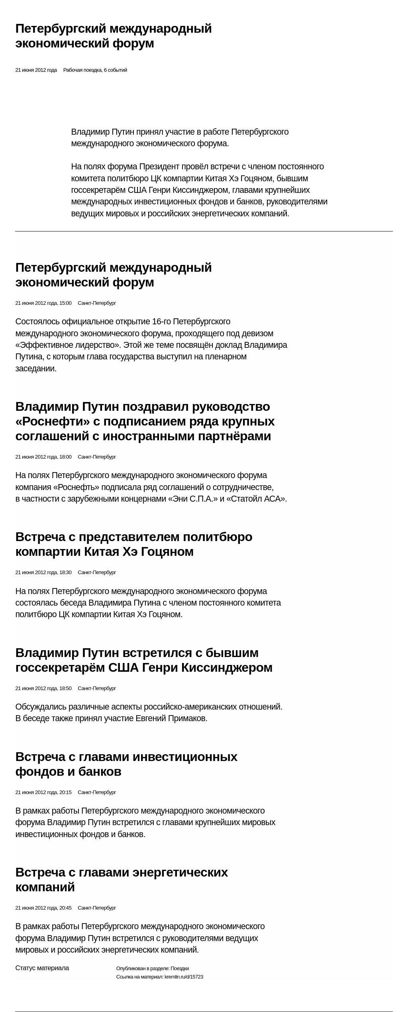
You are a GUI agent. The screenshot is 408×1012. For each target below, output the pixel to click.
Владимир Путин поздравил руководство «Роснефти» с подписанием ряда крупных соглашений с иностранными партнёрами (145, 421)
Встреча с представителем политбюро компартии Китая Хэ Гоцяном (133, 544)
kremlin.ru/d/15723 (184, 977)
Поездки (180, 968)
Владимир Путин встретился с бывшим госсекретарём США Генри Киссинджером (144, 660)
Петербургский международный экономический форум (113, 274)
